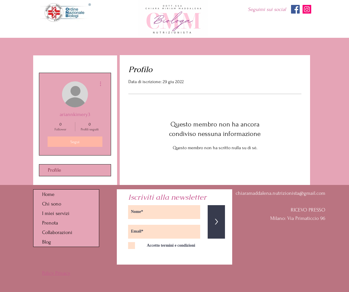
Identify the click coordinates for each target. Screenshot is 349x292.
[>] (216, 222)
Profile (54, 170)
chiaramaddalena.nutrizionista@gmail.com (280, 193)
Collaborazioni (57, 232)
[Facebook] (295, 9)
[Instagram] (307, 9)
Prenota (50, 223)
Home (48, 194)
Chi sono (51, 204)
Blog (46, 242)
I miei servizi (56, 213)
